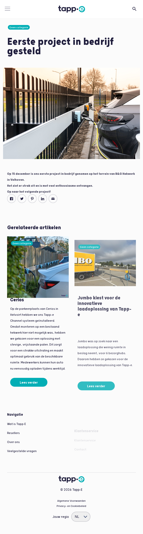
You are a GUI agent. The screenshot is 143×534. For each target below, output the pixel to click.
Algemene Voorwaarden (71, 500)
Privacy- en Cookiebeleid (71, 506)
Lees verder (29, 385)
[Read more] (38, 262)
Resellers (13, 436)
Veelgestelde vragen (22, 454)
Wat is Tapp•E (16, 427)
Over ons (13, 445)
